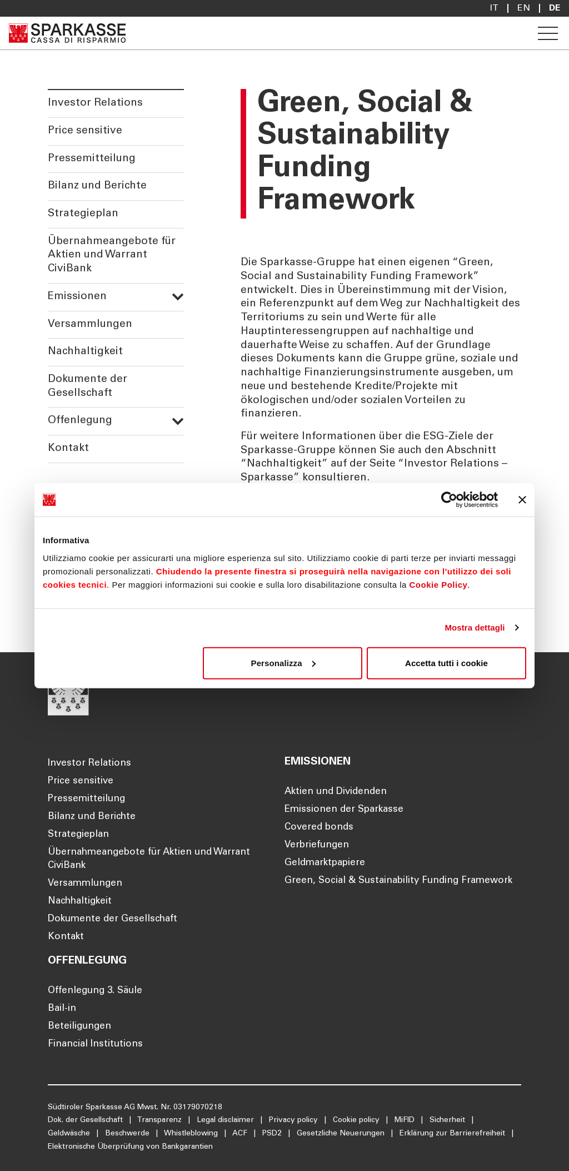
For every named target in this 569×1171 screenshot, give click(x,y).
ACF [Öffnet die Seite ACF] (240, 1134)
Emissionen (115, 296)
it (494, 8)
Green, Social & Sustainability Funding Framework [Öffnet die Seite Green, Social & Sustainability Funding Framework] (398, 881)
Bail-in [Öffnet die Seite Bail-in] (62, 1009)
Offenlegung (115, 420)
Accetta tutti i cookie (446, 662)
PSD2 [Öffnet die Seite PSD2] (273, 1134)
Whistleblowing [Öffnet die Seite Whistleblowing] (192, 1134)
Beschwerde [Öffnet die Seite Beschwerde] (128, 1134)
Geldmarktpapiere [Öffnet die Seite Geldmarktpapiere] (324, 863)
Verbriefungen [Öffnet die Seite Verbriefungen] (316, 845)
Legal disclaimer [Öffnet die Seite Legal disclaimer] (226, 1120)
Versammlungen (90, 324)
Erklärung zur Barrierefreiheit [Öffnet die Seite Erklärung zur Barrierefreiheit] (453, 1134)
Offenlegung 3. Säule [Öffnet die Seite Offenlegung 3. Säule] (95, 991)
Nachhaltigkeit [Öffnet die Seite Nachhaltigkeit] (80, 901)
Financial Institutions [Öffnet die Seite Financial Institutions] (95, 1044)
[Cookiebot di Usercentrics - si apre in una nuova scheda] (449, 500)
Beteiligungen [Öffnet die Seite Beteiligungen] (79, 1026)
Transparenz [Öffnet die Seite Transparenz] (160, 1120)
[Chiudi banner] (522, 500)
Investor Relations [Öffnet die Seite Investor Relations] (89, 763)
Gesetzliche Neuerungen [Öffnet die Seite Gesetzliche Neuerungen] (342, 1134)
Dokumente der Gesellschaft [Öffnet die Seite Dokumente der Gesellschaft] (112, 919)
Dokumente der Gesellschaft (87, 386)
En (523, 8)
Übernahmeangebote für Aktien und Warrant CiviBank (112, 255)
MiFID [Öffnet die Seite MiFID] (406, 1120)
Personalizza (283, 662)
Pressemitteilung (92, 158)
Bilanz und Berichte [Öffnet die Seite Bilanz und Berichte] (92, 817)
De (554, 8)
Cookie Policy (438, 584)
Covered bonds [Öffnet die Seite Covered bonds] (318, 827)
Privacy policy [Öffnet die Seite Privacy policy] (294, 1120)
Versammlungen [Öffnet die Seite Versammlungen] (85, 884)
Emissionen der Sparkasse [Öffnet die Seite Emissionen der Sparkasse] (343, 810)
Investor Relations (95, 103)
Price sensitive (85, 131)
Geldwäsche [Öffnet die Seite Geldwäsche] (70, 1134)
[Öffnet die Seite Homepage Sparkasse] (67, 33)
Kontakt (68, 448)
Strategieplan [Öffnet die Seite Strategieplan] (78, 835)
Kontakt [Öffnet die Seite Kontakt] (66, 937)
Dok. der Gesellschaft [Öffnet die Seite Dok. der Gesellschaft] (86, 1120)
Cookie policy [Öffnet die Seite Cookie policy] (357, 1120)
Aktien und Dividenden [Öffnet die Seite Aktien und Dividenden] (335, 792)
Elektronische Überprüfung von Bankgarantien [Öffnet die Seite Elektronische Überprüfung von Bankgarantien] (130, 1147)
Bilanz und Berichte (97, 186)
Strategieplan (83, 214)
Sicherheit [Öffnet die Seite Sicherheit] (448, 1120)
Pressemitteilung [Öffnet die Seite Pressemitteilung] (86, 799)
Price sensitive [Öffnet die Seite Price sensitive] (80, 781)
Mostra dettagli (475, 627)
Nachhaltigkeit (85, 351)
